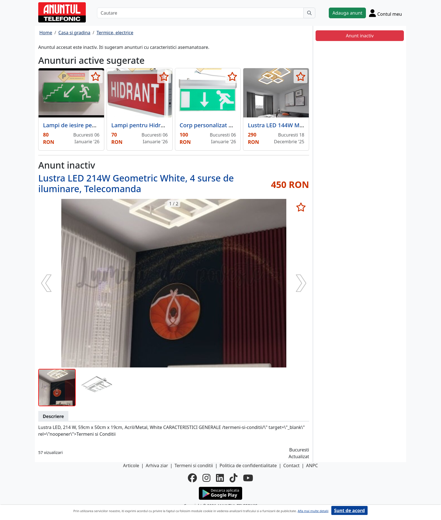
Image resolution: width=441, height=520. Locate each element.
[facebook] (192, 478)
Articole (131, 465)
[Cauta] (309, 13)
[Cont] (385, 13)
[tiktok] (233, 478)
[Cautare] (200, 13)
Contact (291, 465)
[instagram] (206, 478)
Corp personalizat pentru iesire (221, 125)
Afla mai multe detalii (313, 511)
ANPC (312, 465)
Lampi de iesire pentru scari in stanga (93, 125)
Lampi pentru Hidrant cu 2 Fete (153, 125)
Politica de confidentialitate (248, 465)
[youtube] (248, 478)
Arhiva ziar (157, 465)
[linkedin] (220, 478)
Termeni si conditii (193, 465)
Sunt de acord (349, 510)
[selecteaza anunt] (96, 76)
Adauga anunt (347, 13)
